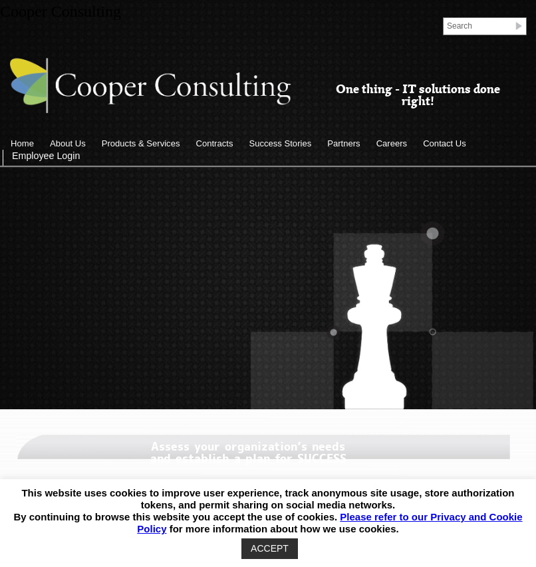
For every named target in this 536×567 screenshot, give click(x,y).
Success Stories (280, 143)
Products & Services (141, 143)
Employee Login (46, 155)
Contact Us (444, 143)
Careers (392, 143)
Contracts (214, 143)
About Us (68, 143)
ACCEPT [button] (270, 548)
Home (22, 143)
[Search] (480, 25)
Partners (343, 143)
